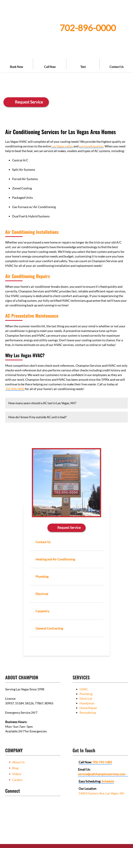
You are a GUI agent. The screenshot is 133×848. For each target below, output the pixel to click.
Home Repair (88, 707)
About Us (18, 761)
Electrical (85, 698)
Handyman (86, 702)
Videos (16, 773)
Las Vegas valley (62, 146)
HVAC (83, 688)
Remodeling (87, 712)
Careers (17, 779)
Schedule (108, 781)
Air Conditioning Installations (32, 231)
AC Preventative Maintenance (31, 315)
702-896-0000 (88, 28)
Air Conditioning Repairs (27, 276)
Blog (15, 767)
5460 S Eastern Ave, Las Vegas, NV (101, 792)
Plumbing (85, 693)
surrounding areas (91, 146)
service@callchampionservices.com (101, 773)
